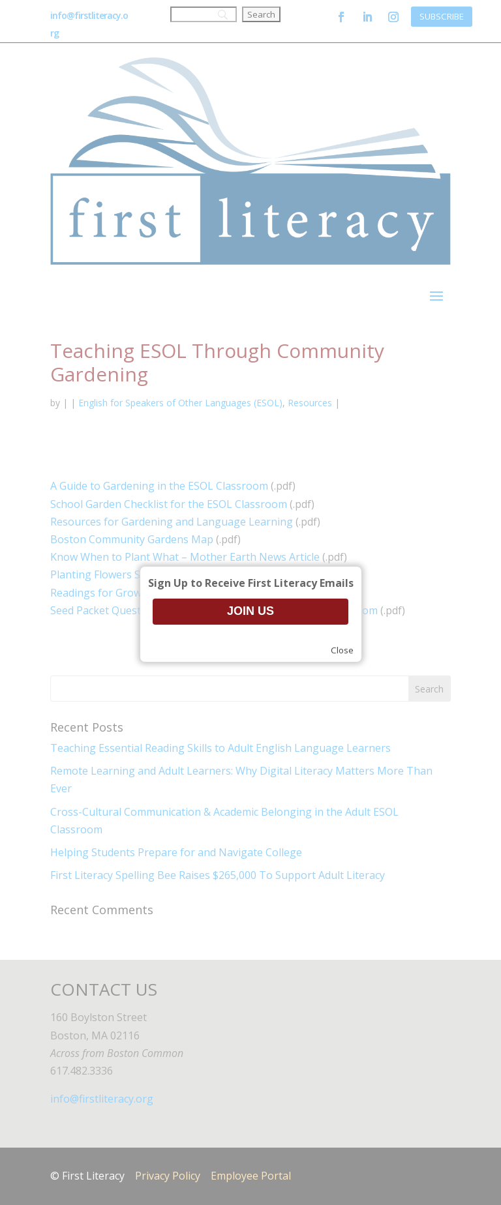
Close (342, 650)
